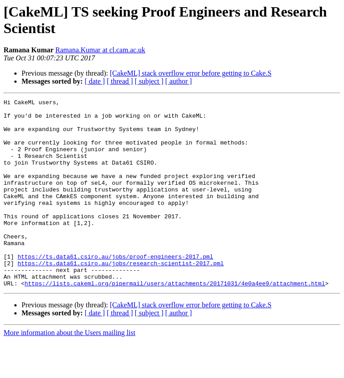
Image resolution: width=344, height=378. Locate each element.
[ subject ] (149, 81)
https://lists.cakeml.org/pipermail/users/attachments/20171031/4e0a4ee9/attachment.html (175, 321)
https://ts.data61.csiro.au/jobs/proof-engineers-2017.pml (115, 289)
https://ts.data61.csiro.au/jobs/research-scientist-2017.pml (120, 297)
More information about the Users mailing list (69, 370)
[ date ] (95, 81)
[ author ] (178, 81)
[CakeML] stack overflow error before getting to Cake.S (190, 73)
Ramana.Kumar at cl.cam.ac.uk (101, 50)
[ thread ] (120, 81)
